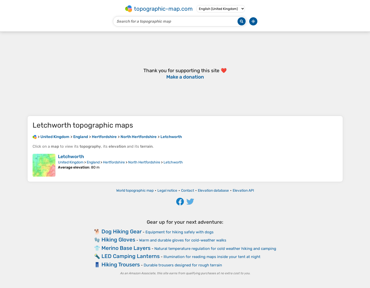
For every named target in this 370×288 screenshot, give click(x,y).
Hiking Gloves (118, 239)
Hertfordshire (114, 162)
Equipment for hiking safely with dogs (179, 232)
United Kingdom (70, 162)
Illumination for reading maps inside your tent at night (212, 256)
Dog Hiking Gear (121, 231)
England (93, 162)
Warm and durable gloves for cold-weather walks (182, 240)
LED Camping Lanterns (130, 256)
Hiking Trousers (120, 264)
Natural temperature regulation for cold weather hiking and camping (215, 248)
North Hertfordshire (144, 162)
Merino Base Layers (126, 248)
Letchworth (71, 156)
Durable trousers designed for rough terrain (183, 265)
